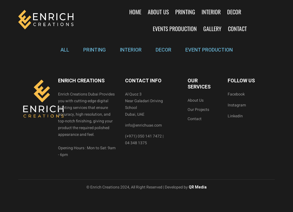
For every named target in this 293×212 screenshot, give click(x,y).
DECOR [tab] (163, 50)
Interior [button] (211, 12)
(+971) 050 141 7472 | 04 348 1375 (144, 139)
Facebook (236, 94)
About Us (158, 12)
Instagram (237, 105)
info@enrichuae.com (143, 125)
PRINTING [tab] (94, 50)
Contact (237, 28)
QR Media (197, 187)
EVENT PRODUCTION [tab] (209, 50)
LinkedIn (235, 116)
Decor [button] (234, 12)
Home (135, 12)
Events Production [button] (175, 28)
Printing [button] (185, 12)
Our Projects (198, 110)
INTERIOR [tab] (131, 50)
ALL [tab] (65, 50)
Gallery (212, 28)
